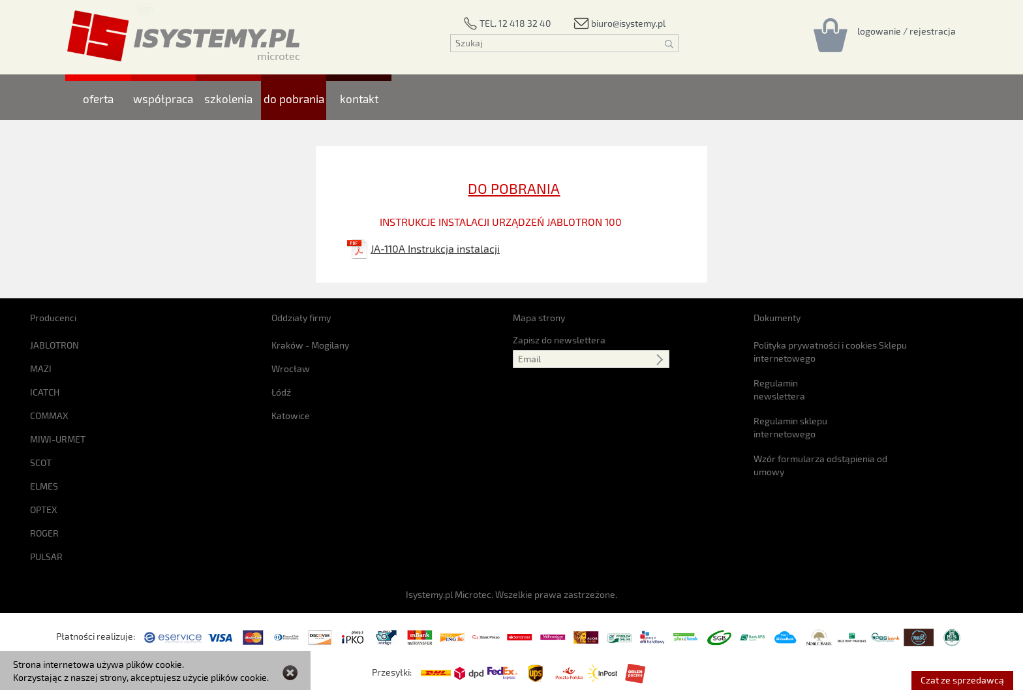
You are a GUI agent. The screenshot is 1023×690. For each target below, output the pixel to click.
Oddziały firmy (301, 317)
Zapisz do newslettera (559, 339)
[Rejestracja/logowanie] (906, 31)
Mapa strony (539, 317)
